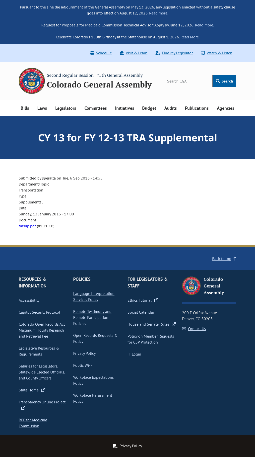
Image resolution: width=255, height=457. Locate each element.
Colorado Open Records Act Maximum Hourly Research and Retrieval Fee (42, 330)
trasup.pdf (27, 225)
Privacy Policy (84, 353)
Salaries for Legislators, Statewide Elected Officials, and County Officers (42, 372)
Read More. (204, 24)
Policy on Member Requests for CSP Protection (151, 339)
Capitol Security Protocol (39, 312)
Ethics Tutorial (143, 300)
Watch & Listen (216, 52)
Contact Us (194, 329)
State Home (32, 389)
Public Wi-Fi (83, 365)
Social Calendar (141, 312)
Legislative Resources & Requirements (39, 351)
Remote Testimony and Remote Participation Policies (92, 317)
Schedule (101, 52)
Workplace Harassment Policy (92, 398)
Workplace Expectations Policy (93, 380)
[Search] (188, 81)
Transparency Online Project (42, 404)
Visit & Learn (133, 52)
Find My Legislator (174, 52)
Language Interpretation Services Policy (94, 296)
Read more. (158, 12)
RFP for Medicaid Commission (33, 422)
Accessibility (29, 300)
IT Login (134, 354)
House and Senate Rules (152, 324)
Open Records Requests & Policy (95, 338)
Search (224, 81)
